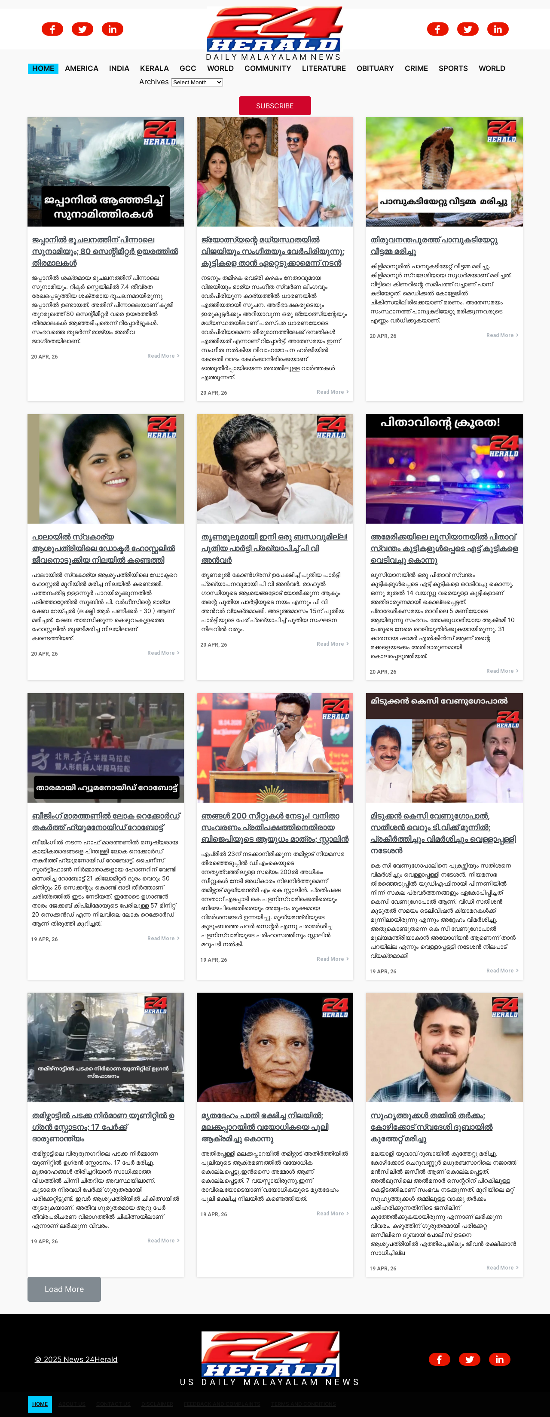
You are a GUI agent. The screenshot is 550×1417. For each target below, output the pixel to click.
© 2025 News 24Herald (76, 1359)
